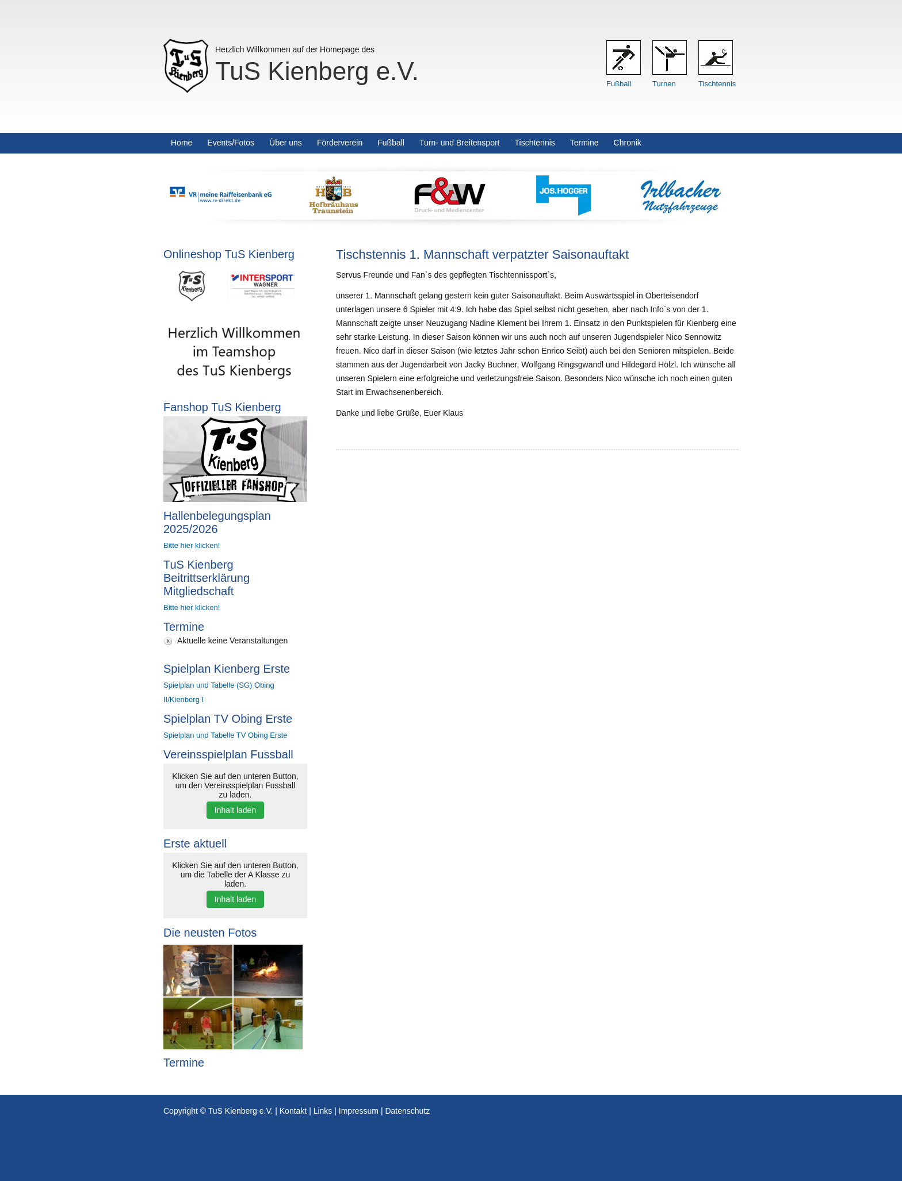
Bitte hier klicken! (191, 545)
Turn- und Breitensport (459, 142)
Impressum (359, 1110)
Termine (584, 142)
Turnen (664, 83)
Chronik (627, 142)
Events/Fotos (230, 142)
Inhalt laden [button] (235, 810)
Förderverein (339, 142)
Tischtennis (717, 83)
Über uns (285, 142)
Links (323, 1110)
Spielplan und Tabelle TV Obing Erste (225, 735)
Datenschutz (407, 1110)
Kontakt (293, 1110)
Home (181, 142)
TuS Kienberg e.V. (317, 71)
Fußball (618, 83)
